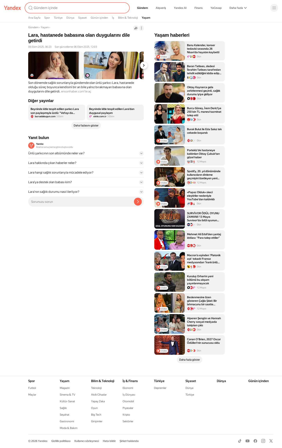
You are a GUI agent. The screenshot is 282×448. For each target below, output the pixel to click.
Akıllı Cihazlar (99, 394)
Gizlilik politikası (60, 441)
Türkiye (58, 17)
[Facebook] (255, 441)
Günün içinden (99, 17)
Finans (198, 7)
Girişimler (96, 421)
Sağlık (63, 408)
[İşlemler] (141, 28)
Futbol (32, 387)
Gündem (142, 8)
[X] (271, 441)
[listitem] (56, 112)
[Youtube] (247, 441)
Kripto (126, 414)
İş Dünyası (129, 394)
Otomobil (128, 401)
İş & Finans (130, 381)
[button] (86, 154)
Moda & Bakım (68, 428)
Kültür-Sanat (67, 401)
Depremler (160, 387)
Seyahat (64, 414)
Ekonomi (128, 387)
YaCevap (216, 7)
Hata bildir (109, 441)
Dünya (70, 17)
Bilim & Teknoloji (128, 17)
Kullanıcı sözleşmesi (86, 441)
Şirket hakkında (129, 441)
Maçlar (32, 394)
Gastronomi (67, 421)
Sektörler (128, 421)
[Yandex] (12, 7)
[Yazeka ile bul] (138, 202)
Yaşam (146, 17)
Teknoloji (96, 387)
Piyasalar (128, 408)
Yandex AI (180, 7)
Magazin (65, 387)
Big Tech (96, 414)
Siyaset (82, 17)
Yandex (42, 441)
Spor (47, 17)
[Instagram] (263, 441)
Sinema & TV (67, 394)
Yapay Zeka (98, 401)
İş (113, 17)
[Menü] (274, 8)
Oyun (94, 408)
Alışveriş (161, 7)
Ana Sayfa (34, 17)
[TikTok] (239, 441)
